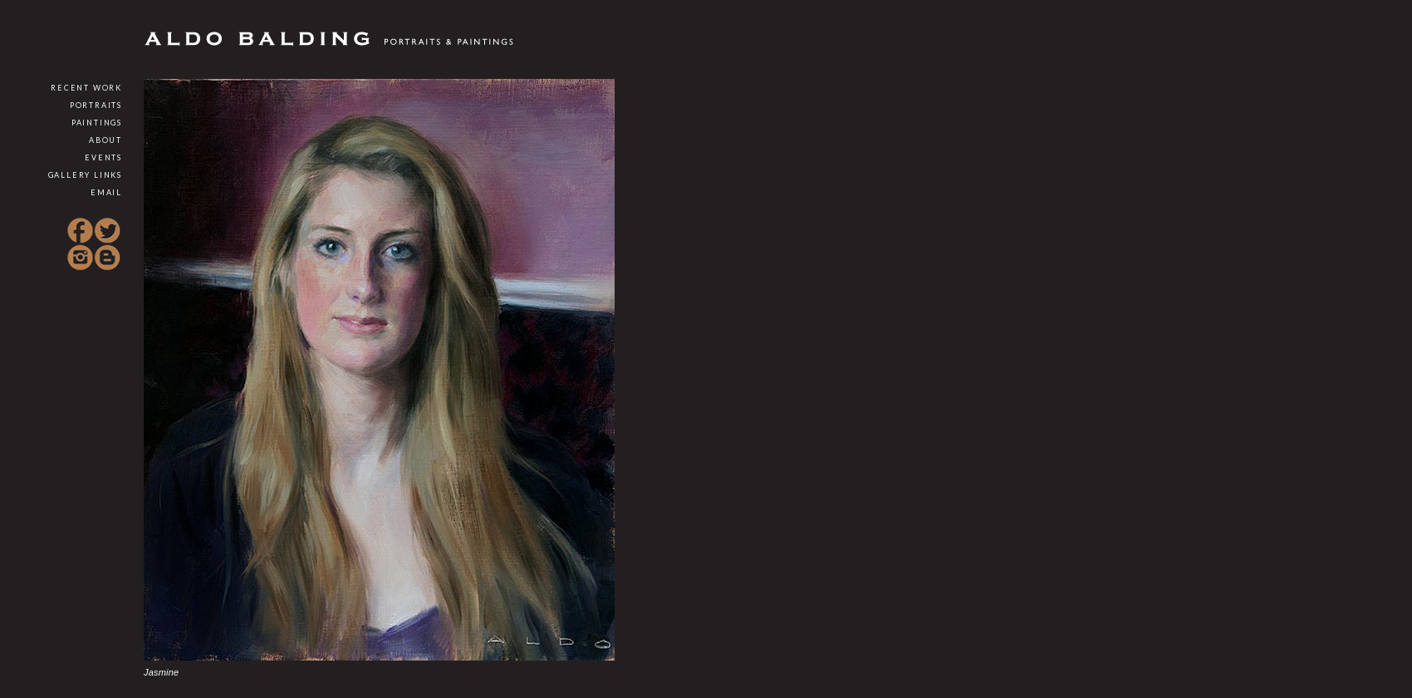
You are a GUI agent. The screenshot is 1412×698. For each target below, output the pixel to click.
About (105, 140)
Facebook (80, 231)
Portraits (96, 105)
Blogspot (107, 257)
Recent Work (86, 87)
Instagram (80, 257)
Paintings (96, 122)
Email (106, 192)
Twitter (107, 231)
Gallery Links (85, 174)
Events (103, 157)
